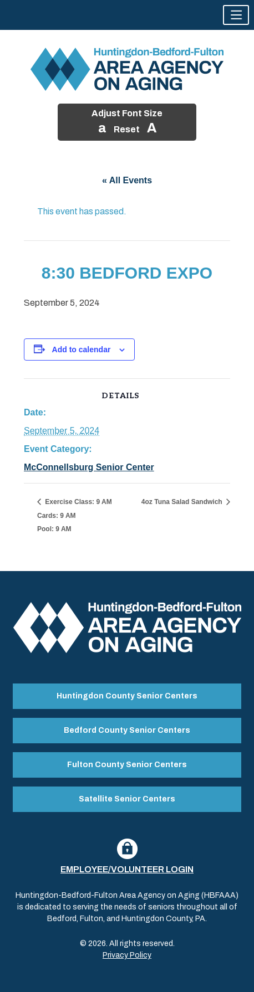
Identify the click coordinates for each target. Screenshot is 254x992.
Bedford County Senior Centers (127, 730)
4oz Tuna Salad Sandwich (182, 502)
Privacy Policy (127, 955)
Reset (127, 129)
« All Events (127, 180)
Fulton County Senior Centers (127, 764)
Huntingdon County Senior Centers (127, 696)
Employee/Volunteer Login (127, 869)
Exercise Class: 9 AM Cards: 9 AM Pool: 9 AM (74, 515)
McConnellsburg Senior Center (89, 467)
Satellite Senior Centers (127, 799)
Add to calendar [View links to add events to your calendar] (81, 349)
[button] (236, 15)
